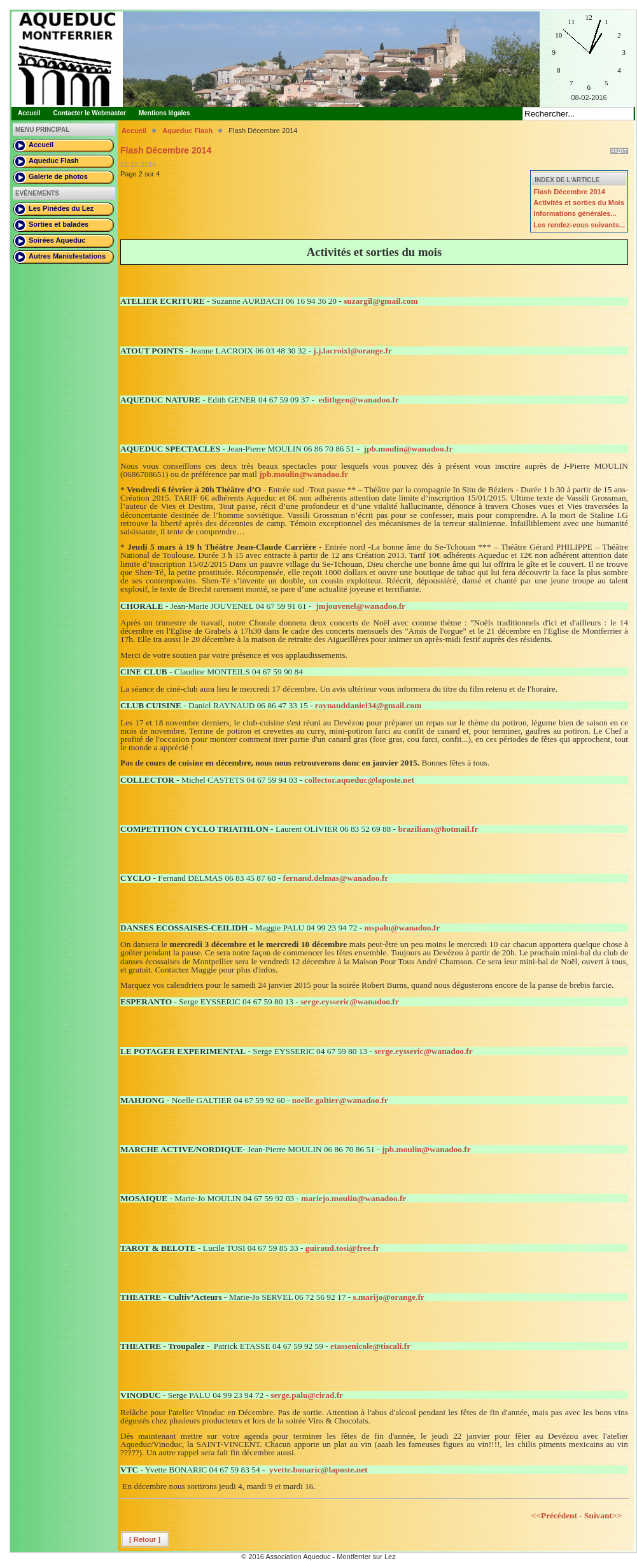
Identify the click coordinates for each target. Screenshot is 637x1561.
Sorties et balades (58, 224)
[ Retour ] (144, 1539)
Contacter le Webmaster (89, 113)
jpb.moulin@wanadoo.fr (408, 448)
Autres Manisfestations (67, 256)
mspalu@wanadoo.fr (402, 927)
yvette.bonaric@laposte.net (318, 1469)
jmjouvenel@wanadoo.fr (360, 606)
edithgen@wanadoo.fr (358, 399)
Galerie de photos (58, 176)
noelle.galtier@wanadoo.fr (340, 1100)
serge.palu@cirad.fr (306, 1395)
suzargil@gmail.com (380, 301)
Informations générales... (574, 213)
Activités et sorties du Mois (578, 202)
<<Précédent (554, 1515)
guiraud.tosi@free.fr (342, 1248)
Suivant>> (603, 1515)
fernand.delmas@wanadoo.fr (335, 878)
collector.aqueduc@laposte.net (359, 780)
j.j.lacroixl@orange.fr (352, 350)
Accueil (29, 113)
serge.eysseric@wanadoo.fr (349, 1001)
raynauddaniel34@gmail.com (368, 705)
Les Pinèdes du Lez (61, 208)
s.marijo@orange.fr (388, 1297)
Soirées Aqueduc (57, 240)
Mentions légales (164, 113)
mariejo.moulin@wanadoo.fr (353, 1198)
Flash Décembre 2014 (569, 192)
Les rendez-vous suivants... (579, 225)
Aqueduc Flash (54, 160)
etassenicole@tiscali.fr (370, 1346)
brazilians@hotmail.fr (438, 829)
